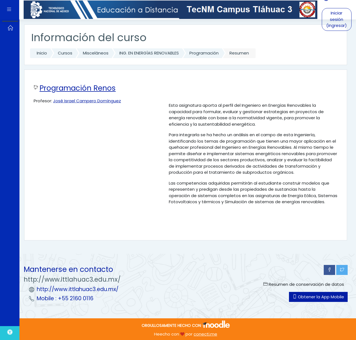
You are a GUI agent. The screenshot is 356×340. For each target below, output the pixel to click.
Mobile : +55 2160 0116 (65, 298)
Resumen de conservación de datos (303, 284)
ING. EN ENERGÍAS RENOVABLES (149, 53)
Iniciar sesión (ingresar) (336, 19)
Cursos (65, 53)
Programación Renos (77, 88)
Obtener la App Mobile (318, 297)
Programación (204, 53)
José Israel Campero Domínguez (87, 101)
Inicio (42, 53)
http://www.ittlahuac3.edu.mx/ (77, 289)
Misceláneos (95, 53)
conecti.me (205, 334)
